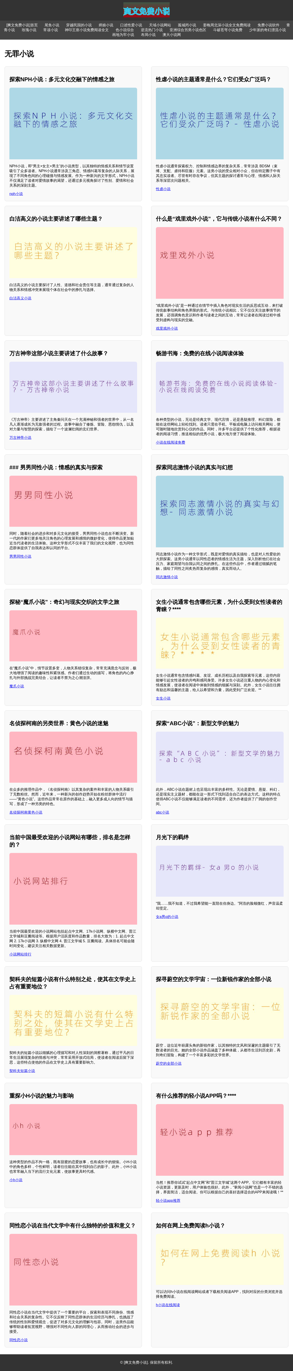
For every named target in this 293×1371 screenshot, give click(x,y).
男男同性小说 (20, 556)
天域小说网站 (160, 25)
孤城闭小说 (187, 25)
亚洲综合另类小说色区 (188, 30)
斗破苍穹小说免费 (227, 30)
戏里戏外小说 (167, 328)
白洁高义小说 (20, 298)
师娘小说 (106, 25)
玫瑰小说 (29, 30)
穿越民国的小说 (79, 25)
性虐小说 (163, 189)
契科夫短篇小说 (22, 1071)
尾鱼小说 (52, 25)
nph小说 (16, 194)
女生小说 (163, 698)
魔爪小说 (16, 686)
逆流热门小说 (152, 30)
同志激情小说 (167, 577)
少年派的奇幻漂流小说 (267, 30)
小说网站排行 (20, 954)
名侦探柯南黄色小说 (25, 812)
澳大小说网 (172, 35)
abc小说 (162, 812)
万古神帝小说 (20, 438)
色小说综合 (125, 30)
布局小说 (148, 35)
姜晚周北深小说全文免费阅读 (227, 25)
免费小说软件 (268, 25)
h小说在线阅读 (168, 1305)
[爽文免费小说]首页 (22, 25)
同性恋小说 (18, 1340)
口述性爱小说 (131, 25)
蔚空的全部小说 (169, 1063)
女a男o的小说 (167, 917)
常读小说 (50, 30)
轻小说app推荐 (168, 1201)
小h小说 (15, 1180)
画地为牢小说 (123, 35)
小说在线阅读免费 (170, 442)
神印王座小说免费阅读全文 (87, 30)
